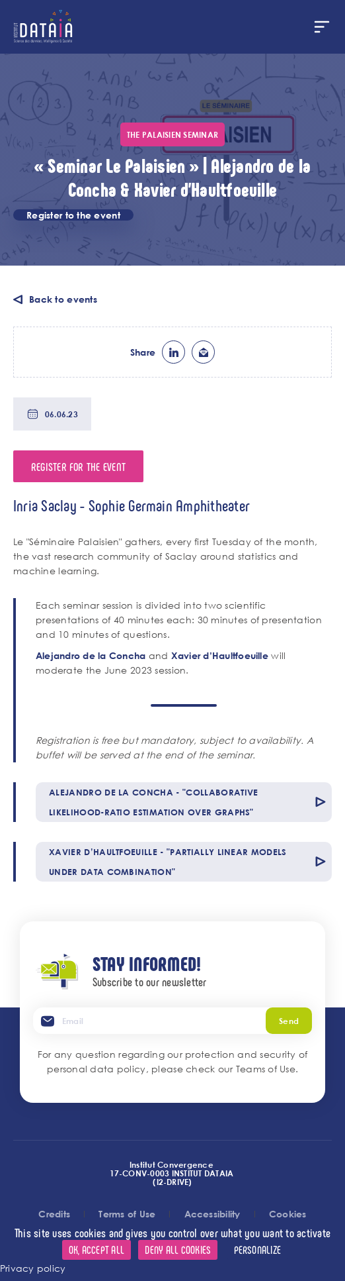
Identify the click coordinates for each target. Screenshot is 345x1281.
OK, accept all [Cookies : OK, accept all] (96, 1249)
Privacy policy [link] (32, 1268)
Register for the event (78, 466)
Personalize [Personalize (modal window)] (258, 1249)
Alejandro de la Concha (90, 655)
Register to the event (73, 215)
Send (289, 1020)
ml (203, 352)
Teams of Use (265, 1068)
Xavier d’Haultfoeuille (219, 655)
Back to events (63, 299)
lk (173, 352)
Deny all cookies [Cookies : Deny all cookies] (178, 1249)
